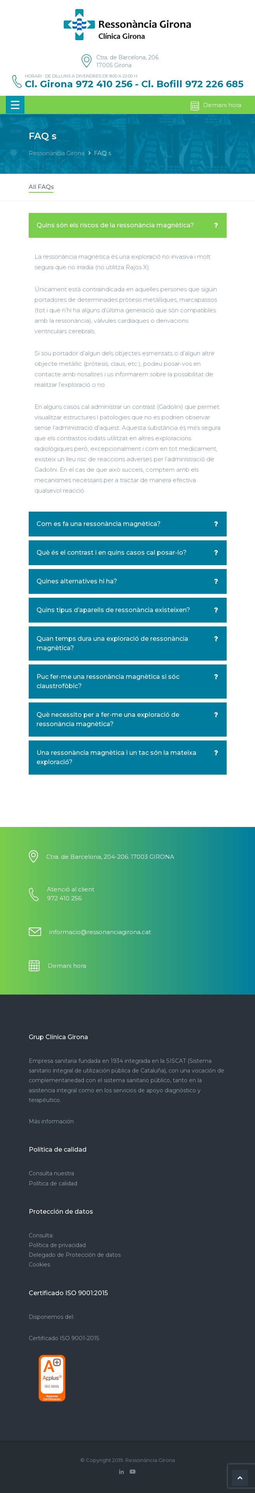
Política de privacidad (57, 1245)
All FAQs (41, 186)
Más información (51, 1121)
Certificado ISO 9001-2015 (64, 1338)
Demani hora (215, 106)
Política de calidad (53, 1183)
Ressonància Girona (57, 153)
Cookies (39, 1264)
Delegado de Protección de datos (75, 1254)
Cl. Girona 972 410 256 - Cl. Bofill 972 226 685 (134, 84)
